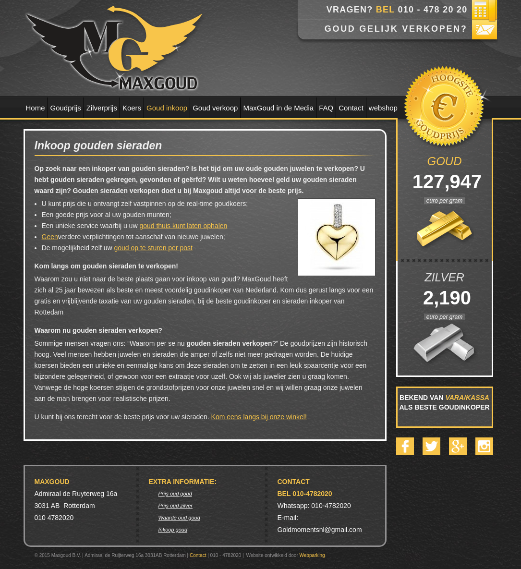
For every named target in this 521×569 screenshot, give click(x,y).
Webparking (312, 555)
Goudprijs (65, 108)
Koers (131, 108)
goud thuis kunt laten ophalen (183, 226)
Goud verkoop (215, 108)
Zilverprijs (101, 108)
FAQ (326, 108)
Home (35, 108)
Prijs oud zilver (175, 505)
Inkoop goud (173, 530)
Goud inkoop (166, 108)
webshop (383, 108)
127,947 (444, 181)
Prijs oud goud (175, 493)
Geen (50, 237)
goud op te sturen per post (153, 248)
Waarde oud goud (179, 518)
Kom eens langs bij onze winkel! (259, 417)
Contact (351, 108)
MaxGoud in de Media (278, 108)
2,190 (444, 297)
